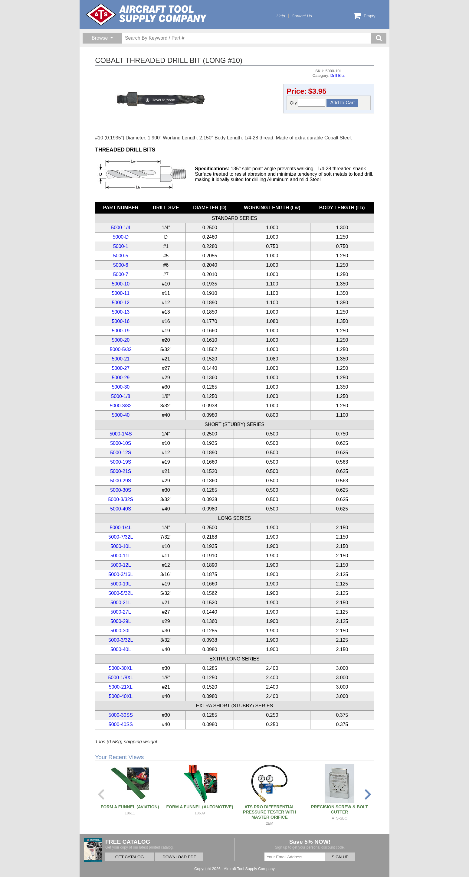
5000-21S (120, 471)
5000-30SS (121, 715)
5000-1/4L (121, 527)
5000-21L (120, 602)
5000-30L (120, 630)
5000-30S (120, 490)
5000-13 (121, 312)
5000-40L (120, 649)
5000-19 (121, 330)
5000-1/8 (120, 396)
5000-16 (121, 321)
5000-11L (120, 555)
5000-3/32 (121, 405)
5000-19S (120, 462)
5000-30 (121, 387)
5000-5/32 (121, 349)
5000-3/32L (120, 640)
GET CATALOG (129, 857)
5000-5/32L (120, 593)
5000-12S (120, 452)
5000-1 (120, 246)
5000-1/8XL (120, 677)
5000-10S (120, 443)
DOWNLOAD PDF (179, 857)
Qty (308, 103)
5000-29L (120, 621)
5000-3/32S (120, 499)
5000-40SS (121, 724)
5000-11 (121, 293)
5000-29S (120, 480)
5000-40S (120, 508)
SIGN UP (340, 857)
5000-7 (120, 274)
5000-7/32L (120, 537)
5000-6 (120, 265)
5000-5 (120, 255)
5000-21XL (121, 687)
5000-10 (121, 283)
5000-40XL (121, 696)
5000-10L (120, 546)
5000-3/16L (120, 574)
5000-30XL (121, 668)
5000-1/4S (121, 433)
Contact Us (302, 16)
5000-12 (121, 302)
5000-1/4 (120, 227)
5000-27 (121, 368)
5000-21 (121, 358)
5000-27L (120, 612)
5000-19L (120, 583)
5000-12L (120, 565)
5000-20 (121, 340)
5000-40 (121, 415)
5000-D (121, 237)
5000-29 (121, 377)
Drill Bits (337, 75)
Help (281, 16)
